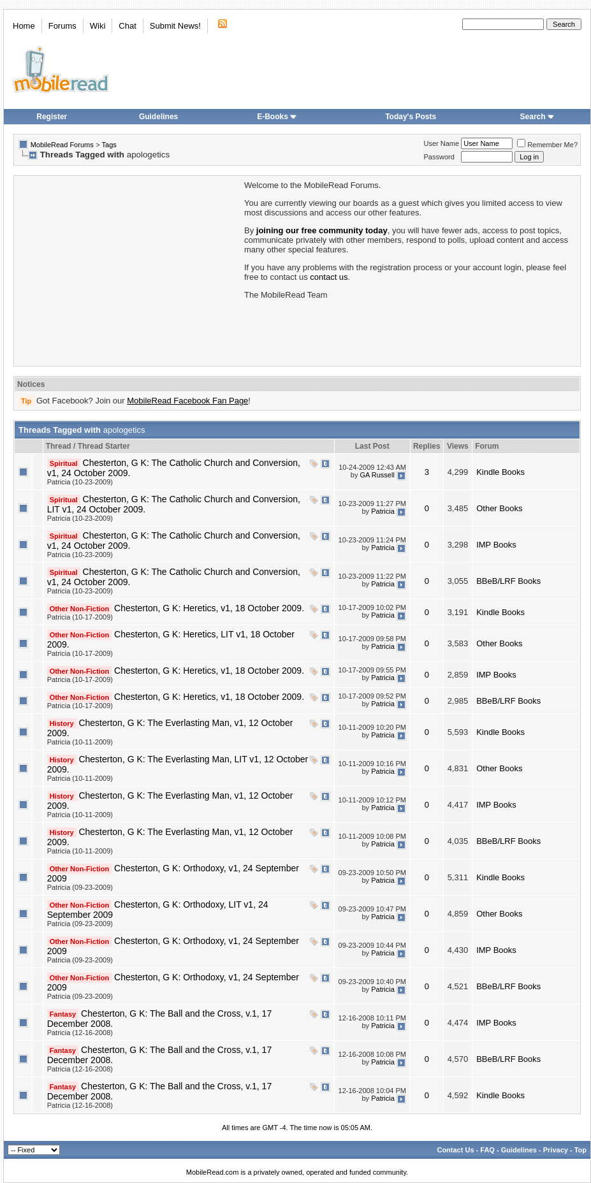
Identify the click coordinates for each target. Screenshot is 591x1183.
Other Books (499, 508)
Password (439, 157)
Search (537, 116)
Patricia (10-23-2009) (80, 482)
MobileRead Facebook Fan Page (187, 400)
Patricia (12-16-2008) (80, 1032)
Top (580, 1150)
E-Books (277, 116)
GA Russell (377, 475)
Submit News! (175, 26)
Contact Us (455, 1150)
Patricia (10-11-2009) (80, 742)
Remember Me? (547, 145)
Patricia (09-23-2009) (80, 887)
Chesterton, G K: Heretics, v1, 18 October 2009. (209, 608)
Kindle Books (500, 472)
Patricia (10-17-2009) (80, 617)
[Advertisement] (128, 269)
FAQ (487, 1150)
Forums (62, 26)
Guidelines (158, 116)
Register (51, 116)
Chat (127, 26)
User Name (442, 143)
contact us (328, 277)
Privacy (555, 1150)
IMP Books (496, 544)
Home (24, 26)
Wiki (98, 26)
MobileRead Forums (62, 145)
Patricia (383, 511)
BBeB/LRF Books (508, 581)
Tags (109, 145)
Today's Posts (410, 116)
